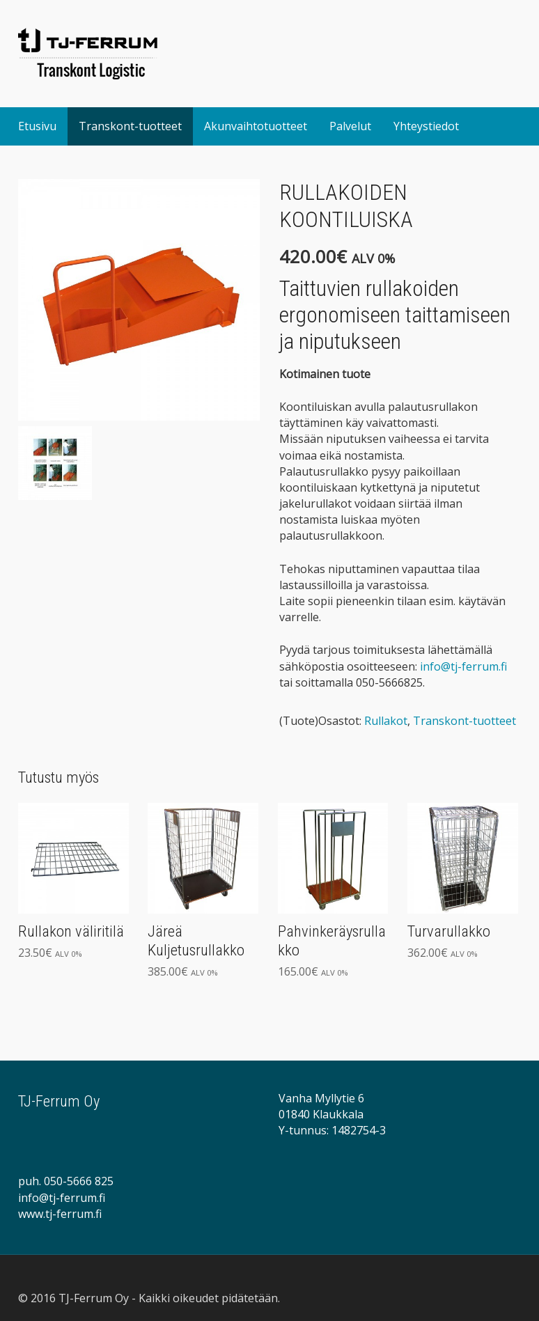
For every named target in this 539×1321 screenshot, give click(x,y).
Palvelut (350, 126)
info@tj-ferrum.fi (463, 666)
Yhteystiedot (426, 126)
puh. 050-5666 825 (66, 1181)
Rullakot (385, 720)
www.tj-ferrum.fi (60, 1213)
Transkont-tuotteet (130, 126)
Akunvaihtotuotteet (255, 126)
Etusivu (37, 126)
